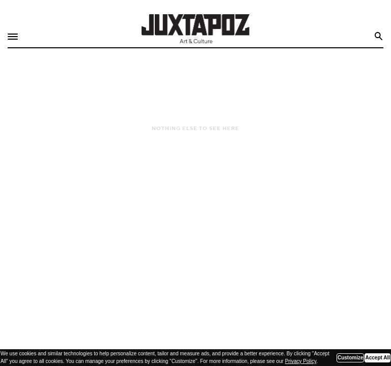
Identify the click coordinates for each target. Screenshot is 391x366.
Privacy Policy (301, 361)
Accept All (377, 357)
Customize (351, 357)
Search (379, 36)
